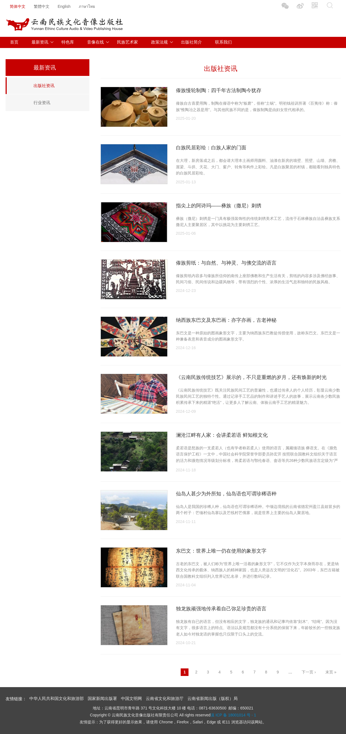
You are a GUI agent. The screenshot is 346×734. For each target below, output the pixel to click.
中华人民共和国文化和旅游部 (56, 698)
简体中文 (17, 6)
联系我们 (223, 42)
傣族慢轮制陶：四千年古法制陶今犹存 (218, 90)
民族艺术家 (127, 42)
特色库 (67, 42)
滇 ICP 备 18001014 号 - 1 (233, 715)
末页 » (331, 672)
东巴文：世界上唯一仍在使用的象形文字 (221, 551)
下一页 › (309, 672)
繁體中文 (41, 6)
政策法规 (159, 42)
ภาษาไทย (87, 6)
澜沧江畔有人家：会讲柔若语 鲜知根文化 (222, 435)
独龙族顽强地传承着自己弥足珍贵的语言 (221, 608)
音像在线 (95, 42)
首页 (14, 42)
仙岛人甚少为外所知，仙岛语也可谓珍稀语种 (226, 493)
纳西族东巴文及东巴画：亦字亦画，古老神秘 (226, 320)
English (64, 6)
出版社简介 (191, 42)
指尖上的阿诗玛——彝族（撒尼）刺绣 (218, 205)
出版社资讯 (44, 85)
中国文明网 (131, 698)
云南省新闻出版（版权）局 (212, 698)
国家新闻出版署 (102, 698)
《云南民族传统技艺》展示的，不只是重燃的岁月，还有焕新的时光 (251, 377)
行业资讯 (42, 102)
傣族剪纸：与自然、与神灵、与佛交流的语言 (226, 263)
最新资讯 (40, 42)
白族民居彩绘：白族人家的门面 (211, 147)
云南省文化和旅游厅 (164, 698)
